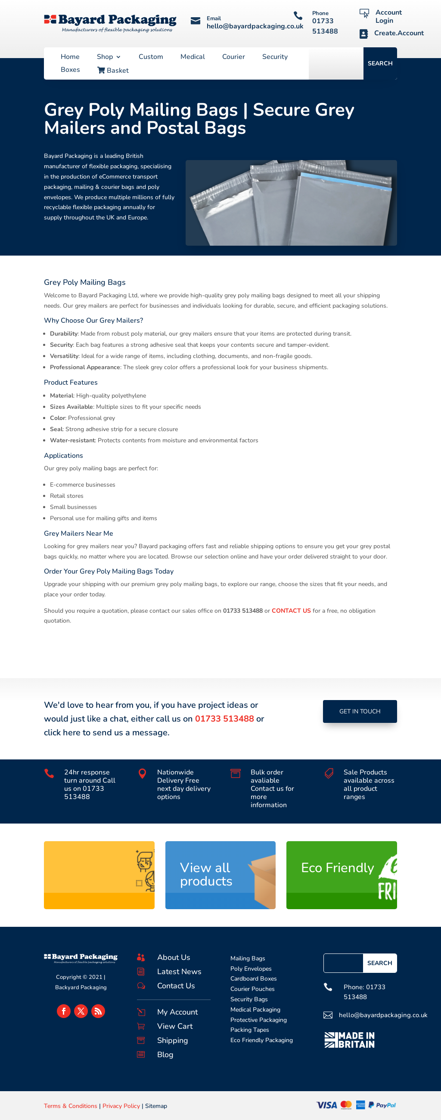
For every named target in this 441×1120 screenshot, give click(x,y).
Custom (151, 58)
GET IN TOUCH (360, 711)
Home (70, 58)
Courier (233, 58)
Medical (192, 58)
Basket (113, 71)
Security (275, 58)
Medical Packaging (255, 1010)
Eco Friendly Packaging (261, 1040)
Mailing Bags (247, 958)
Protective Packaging (258, 1020)
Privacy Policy (121, 1106)
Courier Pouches (252, 989)
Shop (105, 58)
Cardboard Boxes (253, 979)
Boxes (70, 70)
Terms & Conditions (70, 1106)
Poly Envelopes (251, 969)
